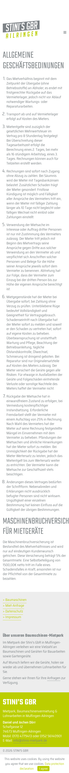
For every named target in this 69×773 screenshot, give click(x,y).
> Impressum (12, 617)
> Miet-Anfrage (13, 605)
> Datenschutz (13, 611)
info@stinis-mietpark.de (30, 740)
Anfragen (53, 678)
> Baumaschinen (14, 599)
